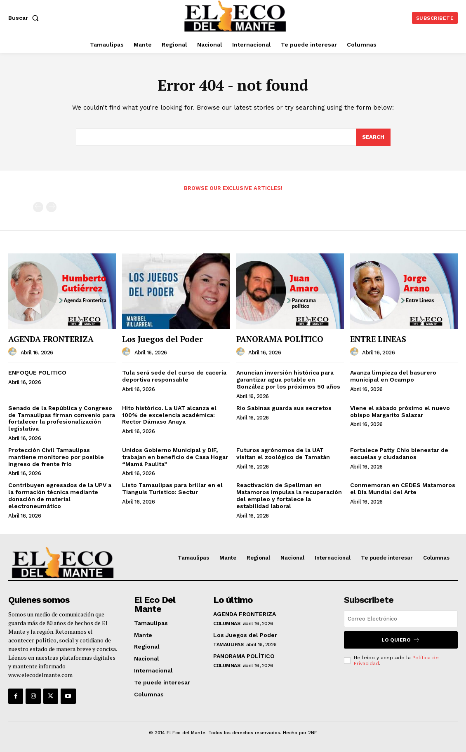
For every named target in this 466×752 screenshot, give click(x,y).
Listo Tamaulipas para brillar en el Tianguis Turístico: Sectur (172, 488)
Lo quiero (400, 639)
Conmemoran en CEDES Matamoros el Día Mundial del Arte (402, 488)
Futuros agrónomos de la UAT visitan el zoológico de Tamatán (283, 453)
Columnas (226, 623)
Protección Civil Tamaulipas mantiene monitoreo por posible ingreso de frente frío (56, 457)
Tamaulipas (228, 644)
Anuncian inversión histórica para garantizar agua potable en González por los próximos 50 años (288, 379)
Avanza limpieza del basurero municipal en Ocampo (393, 376)
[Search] (373, 137)
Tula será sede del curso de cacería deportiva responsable (174, 376)
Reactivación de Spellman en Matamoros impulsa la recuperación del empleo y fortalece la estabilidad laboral (289, 495)
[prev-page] (38, 207)
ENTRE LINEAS (378, 339)
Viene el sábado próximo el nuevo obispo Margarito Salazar (400, 411)
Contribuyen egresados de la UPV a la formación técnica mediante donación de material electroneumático (59, 495)
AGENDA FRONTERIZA (51, 339)
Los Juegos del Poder (162, 339)
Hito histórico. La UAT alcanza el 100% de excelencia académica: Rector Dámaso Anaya (169, 415)
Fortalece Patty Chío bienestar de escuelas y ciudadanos (399, 453)
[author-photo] (13, 351)
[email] (401, 618)
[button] (25, 17)
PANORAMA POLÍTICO (279, 339)
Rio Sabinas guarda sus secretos (284, 408)
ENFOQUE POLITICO (37, 372)
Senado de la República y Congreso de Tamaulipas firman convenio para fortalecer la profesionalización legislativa (61, 418)
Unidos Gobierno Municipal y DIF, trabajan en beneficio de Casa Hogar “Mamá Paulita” (175, 457)
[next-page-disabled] (51, 207)
